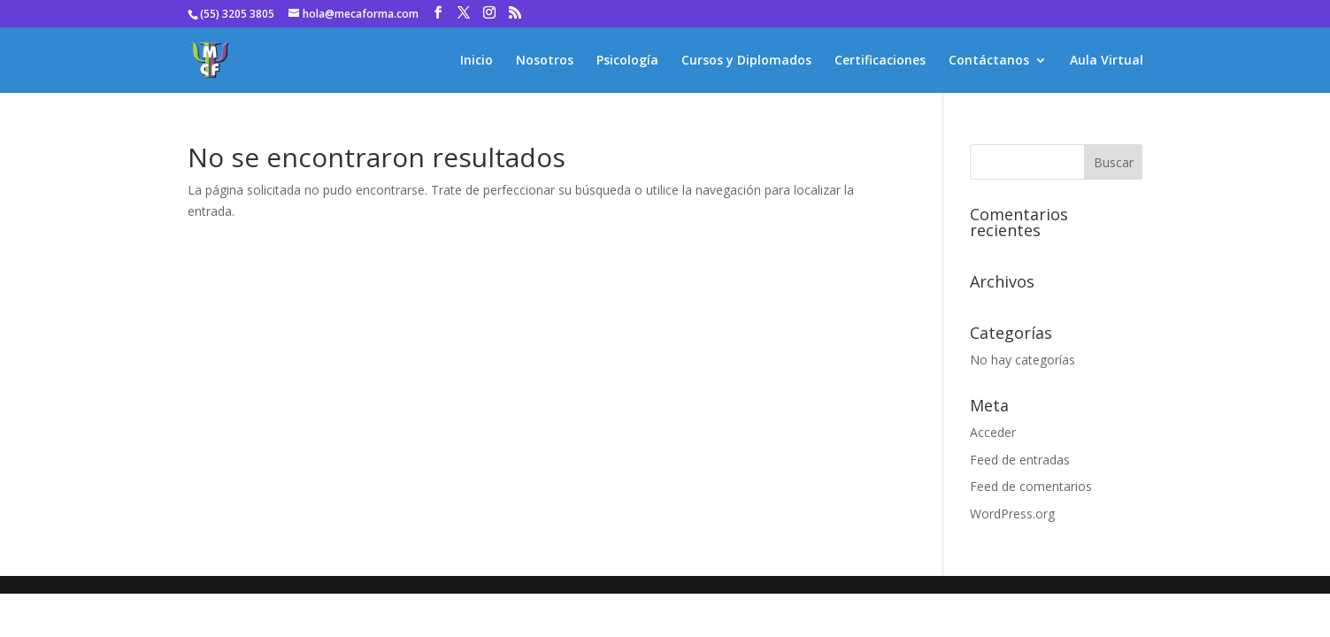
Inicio (476, 61)
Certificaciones (880, 61)
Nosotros (544, 61)
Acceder (993, 432)
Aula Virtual (1106, 61)
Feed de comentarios (1031, 486)
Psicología (627, 61)
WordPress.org (1012, 513)
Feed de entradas (1020, 459)
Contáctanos (989, 61)
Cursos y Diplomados (746, 61)
